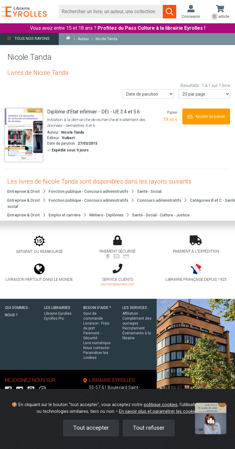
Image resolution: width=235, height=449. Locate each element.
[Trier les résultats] (148, 94)
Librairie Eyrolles (58, 313)
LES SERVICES (134, 308)
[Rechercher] (111, 11)
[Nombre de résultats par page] (204, 94)
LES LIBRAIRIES (57, 308)
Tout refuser (149, 427)
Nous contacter (96, 348)
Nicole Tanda (72, 132)
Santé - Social (149, 191)
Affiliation (130, 313)
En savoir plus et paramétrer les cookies (159, 411)
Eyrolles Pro (54, 318)
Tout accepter (91, 427)
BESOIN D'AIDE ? (97, 308)
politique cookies (160, 404)
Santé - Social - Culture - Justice (160, 214)
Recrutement (133, 328)
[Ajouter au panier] (206, 116)
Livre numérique (96, 343)
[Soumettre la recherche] (169, 11)
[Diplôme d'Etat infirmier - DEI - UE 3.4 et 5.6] (24, 135)
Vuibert (68, 138)
